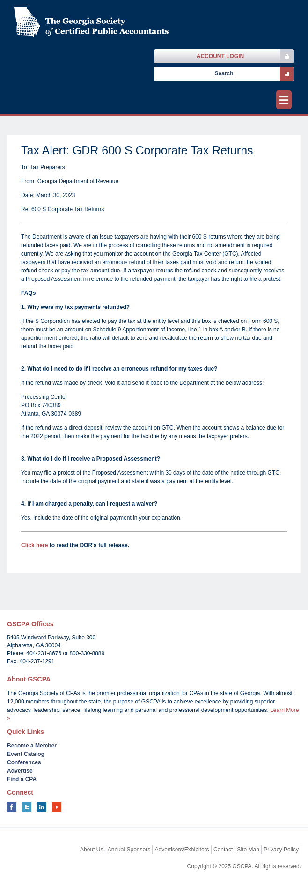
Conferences (24, 762)
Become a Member (32, 745)
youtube (56, 807)
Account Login (220, 56)
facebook (11, 807)
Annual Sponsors (129, 849)
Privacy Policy (281, 849)
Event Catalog (25, 754)
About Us (91, 849)
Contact (223, 849)
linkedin (41, 807)
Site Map (248, 849)
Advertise (20, 771)
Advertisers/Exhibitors (182, 849)
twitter (26, 807)
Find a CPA (22, 779)
